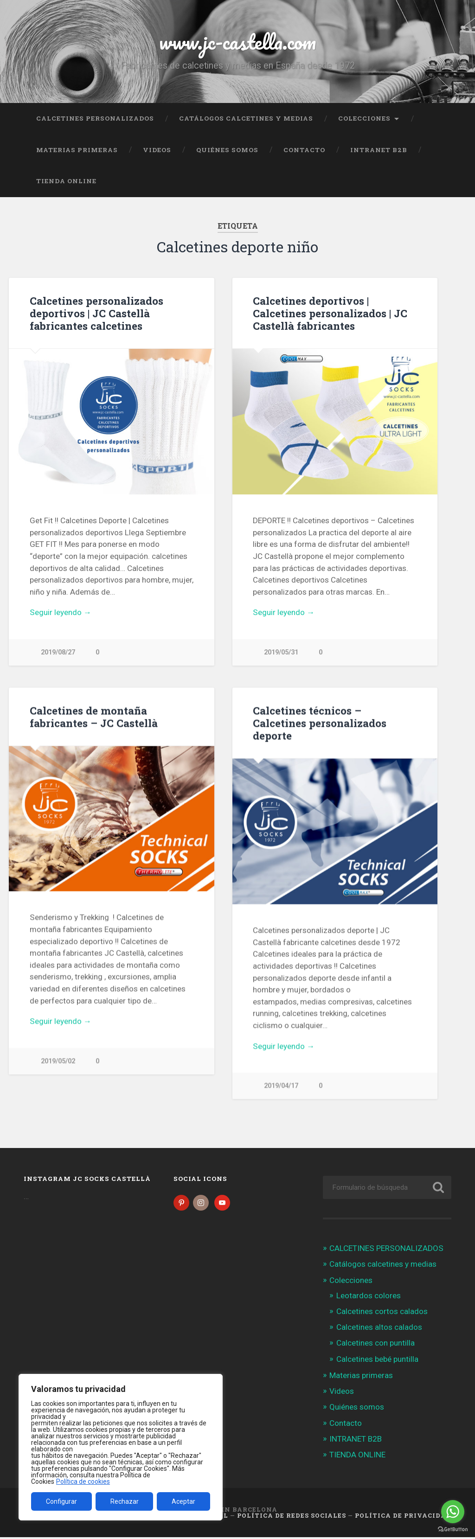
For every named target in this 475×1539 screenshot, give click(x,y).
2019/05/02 (58, 1061)
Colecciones (364, 118)
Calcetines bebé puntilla (377, 1361)
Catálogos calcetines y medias (246, 118)
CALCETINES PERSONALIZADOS (95, 118)
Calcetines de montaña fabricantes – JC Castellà (94, 717)
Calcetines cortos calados (382, 1313)
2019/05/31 (281, 652)
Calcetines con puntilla (375, 1345)
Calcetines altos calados (379, 1329)
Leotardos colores (368, 1297)
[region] (121, 1447)
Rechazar (124, 1501)
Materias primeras (77, 150)
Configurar (61, 1501)
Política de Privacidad (403, 1517)
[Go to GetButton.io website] (453, 1529)
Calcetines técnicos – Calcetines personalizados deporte (319, 723)
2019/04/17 (281, 1086)
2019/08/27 (58, 652)
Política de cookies (83, 1481)
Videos (157, 150)
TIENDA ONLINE (66, 181)
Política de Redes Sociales (291, 1517)
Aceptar (183, 1501)
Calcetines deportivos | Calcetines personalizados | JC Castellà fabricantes (330, 313)
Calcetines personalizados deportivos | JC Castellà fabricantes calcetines (96, 313)
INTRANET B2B (378, 150)
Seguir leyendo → (60, 612)
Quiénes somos (227, 150)
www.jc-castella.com (237, 41)
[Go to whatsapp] (452, 1511)
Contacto (304, 150)
